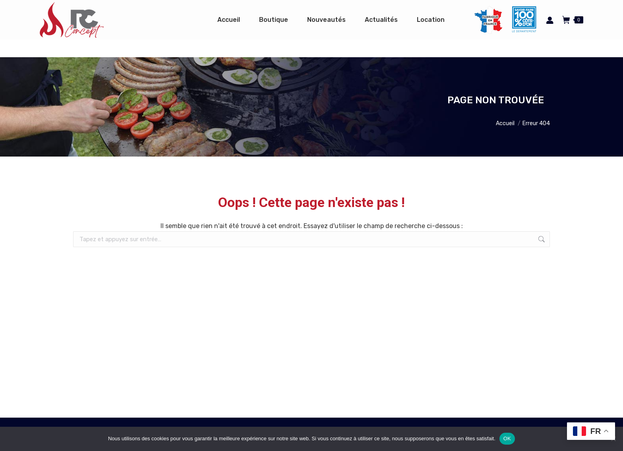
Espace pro (452, 9)
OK (507, 438)
